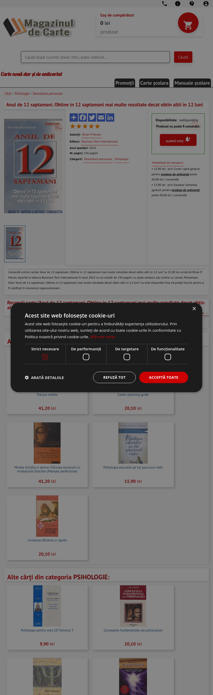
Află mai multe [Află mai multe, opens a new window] (103, 336)
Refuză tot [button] (113, 377)
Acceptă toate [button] (163, 377)
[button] (44, 377)
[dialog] (106, 347)
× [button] (194, 309)
